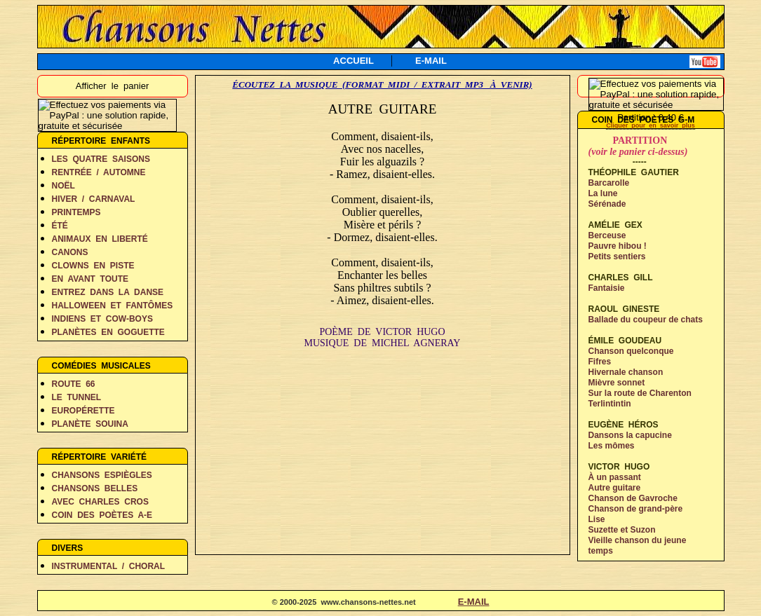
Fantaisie (606, 288)
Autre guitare (614, 488)
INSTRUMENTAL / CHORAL (109, 566)
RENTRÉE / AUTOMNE (99, 172)
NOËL (63, 186)
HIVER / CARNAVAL (93, 199)
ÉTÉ (60, 226)
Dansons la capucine (630, 435)
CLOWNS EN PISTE (93, 266)
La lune (603, 193)
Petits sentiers (617, 256)
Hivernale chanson (626, 372)
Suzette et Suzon (622, 530)
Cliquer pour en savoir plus (650, 125)
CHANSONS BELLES (95, 488)
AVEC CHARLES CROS (100, 502)
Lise (596, 519)
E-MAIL (431, 60)
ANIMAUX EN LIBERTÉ (100, 239)
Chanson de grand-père (635, 509)
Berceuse (607, 235)
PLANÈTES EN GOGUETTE (108, 332)
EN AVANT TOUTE (90, 279)
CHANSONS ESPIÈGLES (102, 475)
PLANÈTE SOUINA (90, 424)
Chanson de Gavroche (633, 498)
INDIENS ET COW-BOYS (102, 319)
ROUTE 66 (73, 384)
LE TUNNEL (77, 397)
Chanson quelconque (631, 351)
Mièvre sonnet (616, 383)
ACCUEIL (353, 60)
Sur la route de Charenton (640, 393)
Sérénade (607, 204)
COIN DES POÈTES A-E (102, 515)
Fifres (600, 362)
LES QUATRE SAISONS (101, 159)
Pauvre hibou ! (617, 246)
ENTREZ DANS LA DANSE (108, 292)
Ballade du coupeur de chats (645, 319)
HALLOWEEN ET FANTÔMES (112, 305)
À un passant (614, 477)
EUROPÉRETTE (83, 411)
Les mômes (611, 446)
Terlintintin (609, 404)
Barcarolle (609, 183)
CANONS (70, 252)
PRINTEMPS (76, 212)
